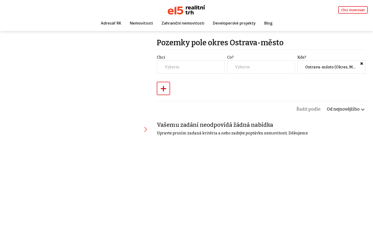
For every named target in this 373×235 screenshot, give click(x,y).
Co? (230, 57)
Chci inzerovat (353, 10)
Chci (161, 57)
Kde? (301, 57)
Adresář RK (111, 23)
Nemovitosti (141, 23)
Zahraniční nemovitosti (183, 23)
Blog (268, 23)
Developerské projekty (234, 23)
